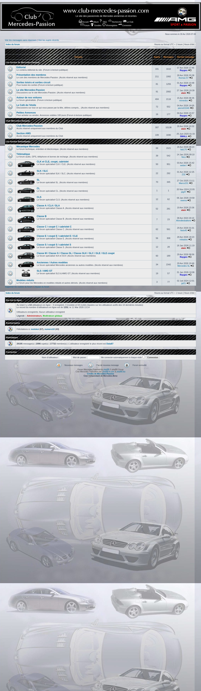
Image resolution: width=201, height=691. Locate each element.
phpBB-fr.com (108, 372)
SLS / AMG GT (44, 271)
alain (183, 93)
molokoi (35, 329)
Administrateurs (34, 316)
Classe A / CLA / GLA (48, 205)
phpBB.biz (121, 372)
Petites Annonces (26, 112)
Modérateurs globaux (52, 316)
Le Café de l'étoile (26, 105)
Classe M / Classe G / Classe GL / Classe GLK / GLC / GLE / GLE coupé (76, 253)
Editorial (21, 67)
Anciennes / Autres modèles (52, 262)
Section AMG (23, 133)
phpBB (106, 369)
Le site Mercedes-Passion (30, 90)
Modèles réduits (25, 280)
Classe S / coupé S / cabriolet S (54, 244)
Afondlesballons (183, 220)
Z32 (184, 174)
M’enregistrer (109, 25)
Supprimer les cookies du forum (18, 287)
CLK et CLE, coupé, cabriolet (53, 161)
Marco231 (183, 183)
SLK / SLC (42, 171)
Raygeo (183, 70)
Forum (85, 25)
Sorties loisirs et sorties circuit (33, 82)
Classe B (42, 216)
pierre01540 (183, 108)
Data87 (109, 343)
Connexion (124, 25)
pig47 (183, 192)
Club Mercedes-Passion (18, 121)
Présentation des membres (31, 75)
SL (38, 180)
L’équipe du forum (41, 287)
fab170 (183, 149)
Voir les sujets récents (48, 40)
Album (94, 22)
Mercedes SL (183, 266)
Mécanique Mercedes (28, 146)
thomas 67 (183, 78)
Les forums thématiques (18, 141)
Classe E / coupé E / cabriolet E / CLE (57, 236)
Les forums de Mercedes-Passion (23, 62)
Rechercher (115, 22)
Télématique (23, 154)
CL (38, 188)
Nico (183, 157)
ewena (184, 200)
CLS (39, 197)
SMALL (183, 136)
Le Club (128, 22)
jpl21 (183, 283)
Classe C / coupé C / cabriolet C (54, 226)
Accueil (84, 22)
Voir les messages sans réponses (21, 40)
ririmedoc (183, 100)
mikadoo (184, 239)
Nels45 (183, 230)
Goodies (96, 25)
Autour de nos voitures (29, 97)
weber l (183, 165)
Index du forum (13, 44)
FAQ (103, 22)
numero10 (49, 329)
